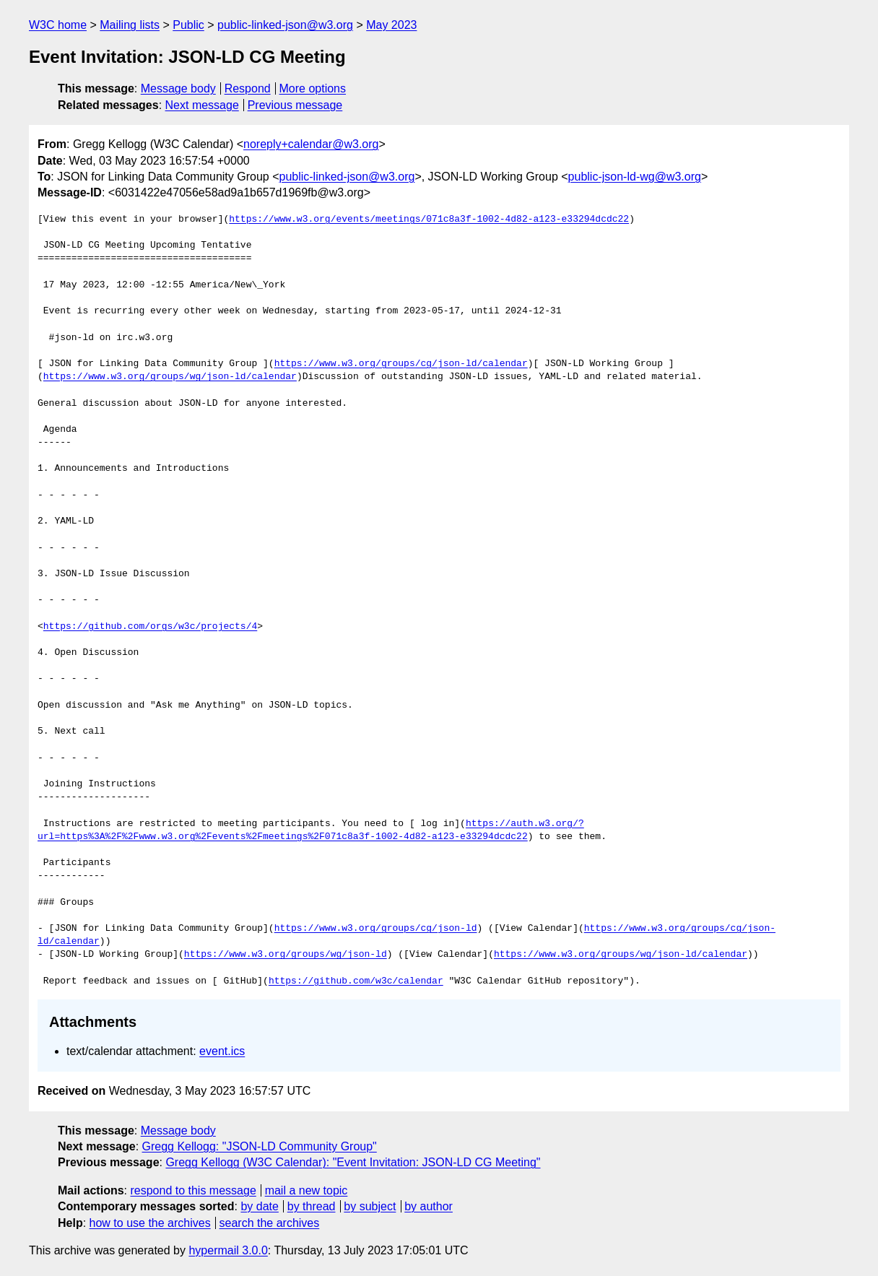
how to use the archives (150, 1223)
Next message (202, 105)
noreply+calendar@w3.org (310, 144)
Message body (178, 88)
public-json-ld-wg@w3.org (634, 176)
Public (188, 25)
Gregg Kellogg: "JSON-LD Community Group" (259, 1146)
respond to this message (193, 1190)
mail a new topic (306, 1190)
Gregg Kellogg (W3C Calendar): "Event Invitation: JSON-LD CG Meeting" (352, 1162)
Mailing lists (130, 25)
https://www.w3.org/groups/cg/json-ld (375, 928)
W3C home (58, 25)
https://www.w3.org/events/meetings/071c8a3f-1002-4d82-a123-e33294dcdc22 (429, 219)
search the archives (270, 1223)
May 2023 (391, 25)
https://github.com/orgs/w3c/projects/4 (150, 626)
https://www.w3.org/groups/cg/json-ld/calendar (401, 363)
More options (313, 88)
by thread (311, 1206)
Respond (248, 88)
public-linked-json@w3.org (285, 25)
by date (259, 1206)
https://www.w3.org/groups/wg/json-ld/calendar (170, 376)
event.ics (222, 1051)
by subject (370, 1206)
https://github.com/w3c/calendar (356, 981)
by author (428, 1206)
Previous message (295, 105)
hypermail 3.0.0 (227, 1250)
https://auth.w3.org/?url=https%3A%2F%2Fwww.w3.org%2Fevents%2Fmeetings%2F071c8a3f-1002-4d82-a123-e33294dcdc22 (311, 830)
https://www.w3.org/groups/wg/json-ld (285, 954)
